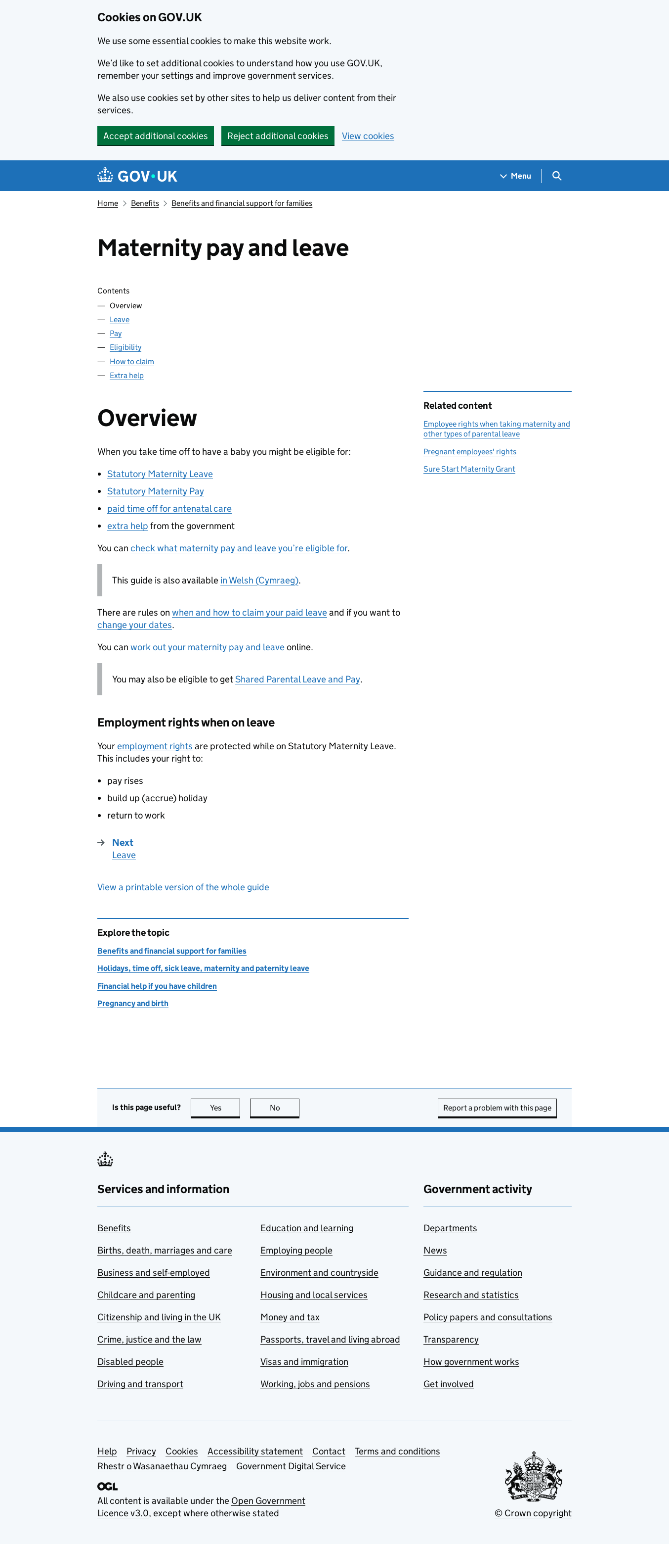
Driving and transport (140, 1384)
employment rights (155, 746)
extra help (127, 525)
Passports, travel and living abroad (330, 1339)
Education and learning (306, 1228)
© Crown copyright (533, 1513)
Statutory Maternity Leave (160, 474)
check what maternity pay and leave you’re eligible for (238, 548)
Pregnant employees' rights (469, 451)
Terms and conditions (397, 1451)
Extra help (127, 375)
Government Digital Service (291, 1466)
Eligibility (125, 347)
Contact (328, 1451)
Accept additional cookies (155, 136)
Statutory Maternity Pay (155, 491)
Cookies (182, 1451)
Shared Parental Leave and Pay (297, 679)
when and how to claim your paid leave (249, 612)
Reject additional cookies (278, 136)
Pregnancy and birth (132, 1003)
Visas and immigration (304, 1361)
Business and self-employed (153, 1272)
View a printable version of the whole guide (183, 887)
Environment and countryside (319, 1272)
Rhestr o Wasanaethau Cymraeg (162, 1466)
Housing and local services (314, 1295)
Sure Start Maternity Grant (469, 469)
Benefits (145, 203)
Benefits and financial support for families (241, 203)
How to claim (132, 361)
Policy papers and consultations (487, 1317)
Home (107, 203)
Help (107, 1451)
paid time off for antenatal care (169, 508)
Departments (450, 1228)
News (435, 1250)
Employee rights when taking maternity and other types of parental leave (496, 428)
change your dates (134, 624)
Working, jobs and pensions (315, 1384)
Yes (225, 1107)
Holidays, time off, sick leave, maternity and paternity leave (203, 968)
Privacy (141, 1451)
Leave (119, 319)
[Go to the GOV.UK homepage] (137, 176)
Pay (116, 333)
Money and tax (290, 1317)
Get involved (448, 1384)
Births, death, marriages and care (164, 1250)
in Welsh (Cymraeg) (259, 580)
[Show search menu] (557, 176)
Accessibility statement (255, 1451)
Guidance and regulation (472, 1272)
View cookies (368, 136)
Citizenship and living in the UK (159, 1317)
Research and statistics (471, 1295)
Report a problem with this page (497, 1107)
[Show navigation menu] (516, 176)
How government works (471, 1361)
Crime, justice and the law (149, 1339)
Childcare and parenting (146, 1295)
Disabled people (130, 1361)
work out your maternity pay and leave (207, 647)
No (285, 1107)
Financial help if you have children (157, 986)
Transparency (451, 1339)
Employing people (296, 1250)
